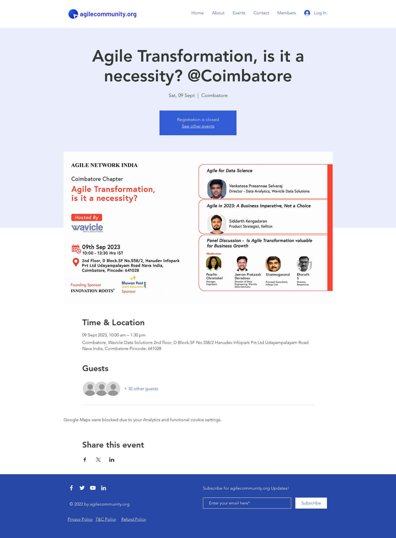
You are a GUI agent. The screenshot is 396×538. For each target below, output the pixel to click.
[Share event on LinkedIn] (111, 459)
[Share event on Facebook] (84, 459)
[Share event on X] (98, 459)
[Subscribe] (311, 503)
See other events (198, 126)
